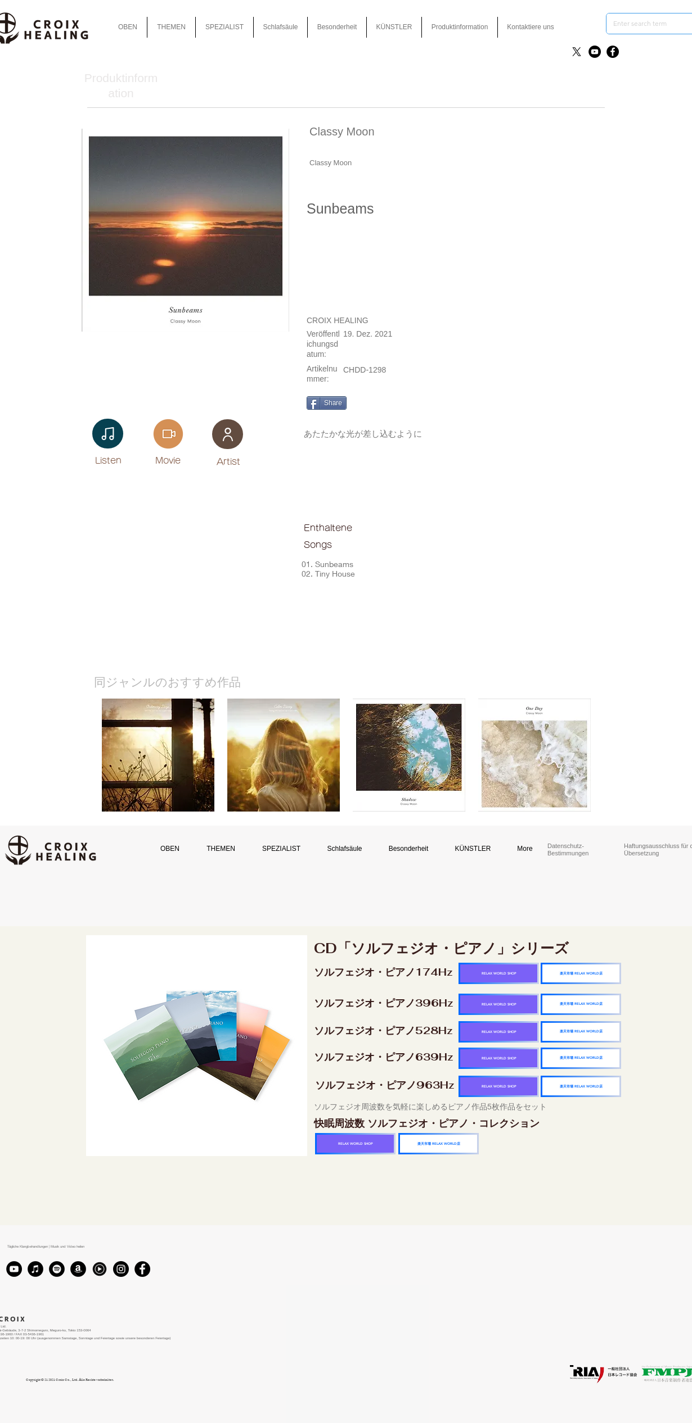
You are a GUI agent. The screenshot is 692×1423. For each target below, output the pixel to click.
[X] (576, 52)
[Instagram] (121, 1269)
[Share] (327, 403)
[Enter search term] (645, 23)
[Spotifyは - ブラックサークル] (57, 1269)
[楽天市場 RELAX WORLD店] (581, 973)
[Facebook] (612, 52)
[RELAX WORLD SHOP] (499, 973)
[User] (227, 434)
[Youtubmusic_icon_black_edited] (99, 1269)
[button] (337, 27)
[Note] (107, 433)
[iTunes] (35, 1269)
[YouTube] (594, 52)
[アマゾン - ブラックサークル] (78, 1269)
